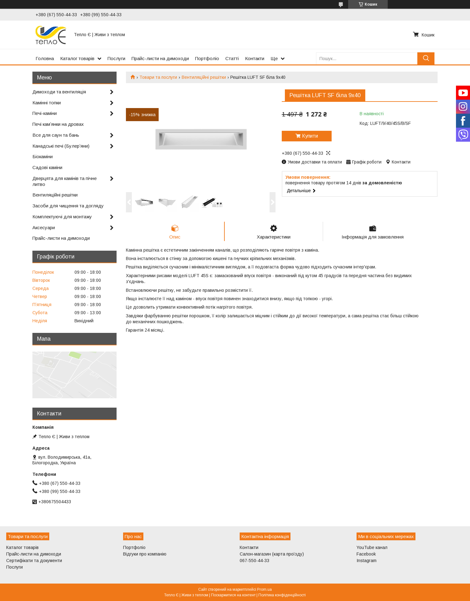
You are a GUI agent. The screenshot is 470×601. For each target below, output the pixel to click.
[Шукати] (425, 58)
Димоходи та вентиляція (59, 91)
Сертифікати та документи (34, 560)
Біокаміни (42, 156)
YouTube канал (372, 547)
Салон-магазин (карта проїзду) (272, 553)
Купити (310, 136)
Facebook (366, 553)
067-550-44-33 (254, 560)
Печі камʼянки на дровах (58, 124)
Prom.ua (264, 589)
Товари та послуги (158, 77)
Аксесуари (43, 227)
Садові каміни (47, 167)
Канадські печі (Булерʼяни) (60, 146)
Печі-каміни (44, 113)
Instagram (366, 560)
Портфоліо (207, 58)
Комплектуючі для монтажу (62, 216)
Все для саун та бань (55, 135)
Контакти (254, 58)
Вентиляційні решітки (204, 77)
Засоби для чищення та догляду (68, 205)
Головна (45, 58)
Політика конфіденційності (282, 595)
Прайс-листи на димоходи (160, 58)
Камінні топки (46, 102)
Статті (232, 58)
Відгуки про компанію (144, 553)
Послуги (116, 58)
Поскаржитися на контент (233, 595)
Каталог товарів (77, 58)
